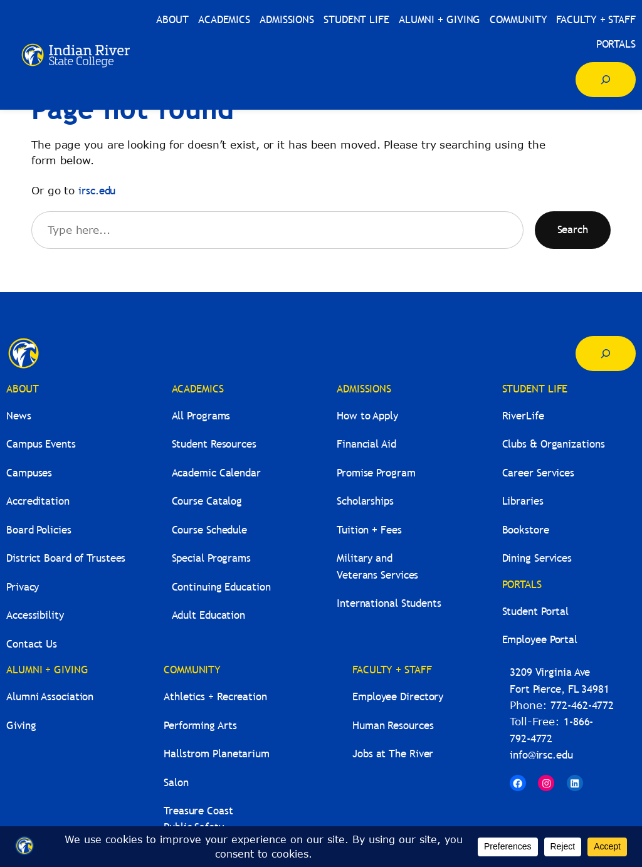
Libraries (523, 501)
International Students (389, 603)
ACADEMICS (198, 389)
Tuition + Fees (369, 530)
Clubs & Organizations (553, 444)
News (18, 416)
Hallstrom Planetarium (217, 754)
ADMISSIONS (364, 389)
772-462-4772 (582, 705)
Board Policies (38, 530)
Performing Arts (200, 725)
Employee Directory (397, 697)
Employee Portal (540, 640)
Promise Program (376, 473)
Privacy (22, 587)
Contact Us (31, 644)
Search (572, 230)
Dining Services (537, 558)
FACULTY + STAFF (392, 670)
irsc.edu (96, 191)
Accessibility (35, 615)
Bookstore (525, 530)
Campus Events (41, 444)
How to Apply (367, 416)
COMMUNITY (192, 670)
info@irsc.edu (541, 755)
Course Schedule (210, 530)
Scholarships (365, 501)
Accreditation (38, 501)
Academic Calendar (216, 473)
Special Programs (211, 558)
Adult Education (209, 615)
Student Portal (535, 611)
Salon (176, 782)
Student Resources (214, 444)
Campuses (29, 473)
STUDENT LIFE (535, 389)
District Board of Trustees (65, 558)
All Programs (201, 416)
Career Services (538, 473)
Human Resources (393, 725)
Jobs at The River (392, 754)
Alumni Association (49, 697)
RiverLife (523, 416)
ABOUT (22, 389)
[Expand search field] (606, 79)
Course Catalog (207, 501)
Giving (21, 725)
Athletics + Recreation (215, 697)
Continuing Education (221, 587)
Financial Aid (366, 444)
